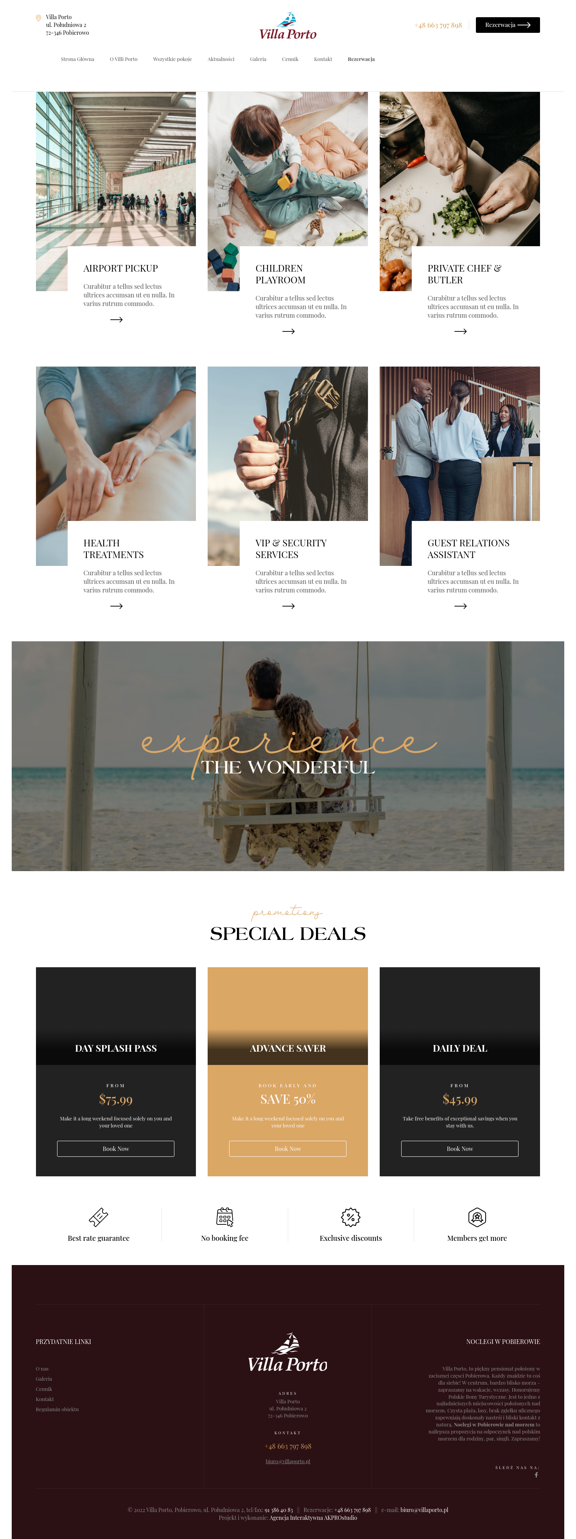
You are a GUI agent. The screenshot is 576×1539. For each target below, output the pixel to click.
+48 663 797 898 (352, 1510)
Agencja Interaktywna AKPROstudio (313, 1517)
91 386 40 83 (279, 1510)
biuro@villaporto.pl (424, 1510)
